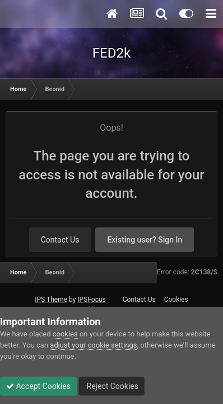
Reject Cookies (111, 386)
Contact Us (60, 239)
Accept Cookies (38, 386)
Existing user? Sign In (144, 239)
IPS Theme (51, 299)
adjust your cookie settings (93, 345)
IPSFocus (91, 299)
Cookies (176, 299)
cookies (65, 334)
